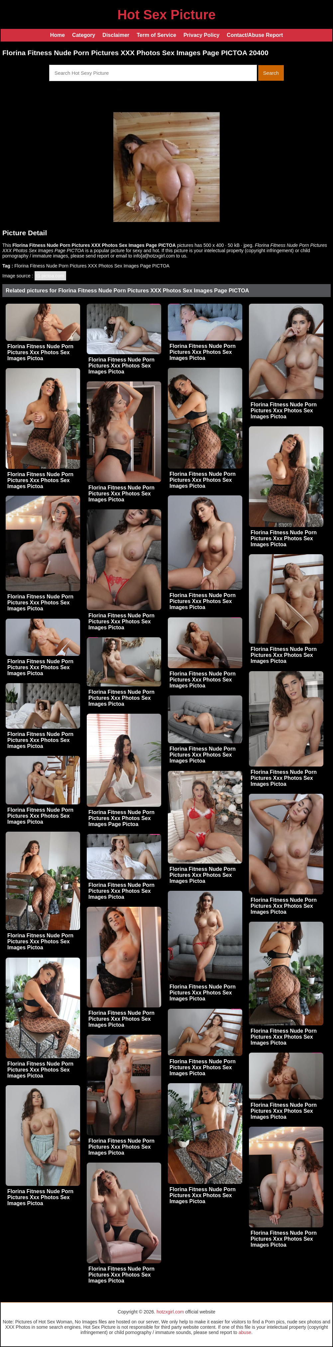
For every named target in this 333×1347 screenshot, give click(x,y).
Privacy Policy (201, 35)
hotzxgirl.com (170, 1311)
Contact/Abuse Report (255, 35)
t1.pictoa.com (50, 275)
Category (83, 35)
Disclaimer (115, 35)
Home (57, 35)
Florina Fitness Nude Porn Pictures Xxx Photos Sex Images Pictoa (40, 352)
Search (271, 73)
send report (97, 256)
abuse (245, 1332)
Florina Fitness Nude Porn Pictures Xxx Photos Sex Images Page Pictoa (121, 818)
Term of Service (156, 35)
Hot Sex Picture (166, 14)
